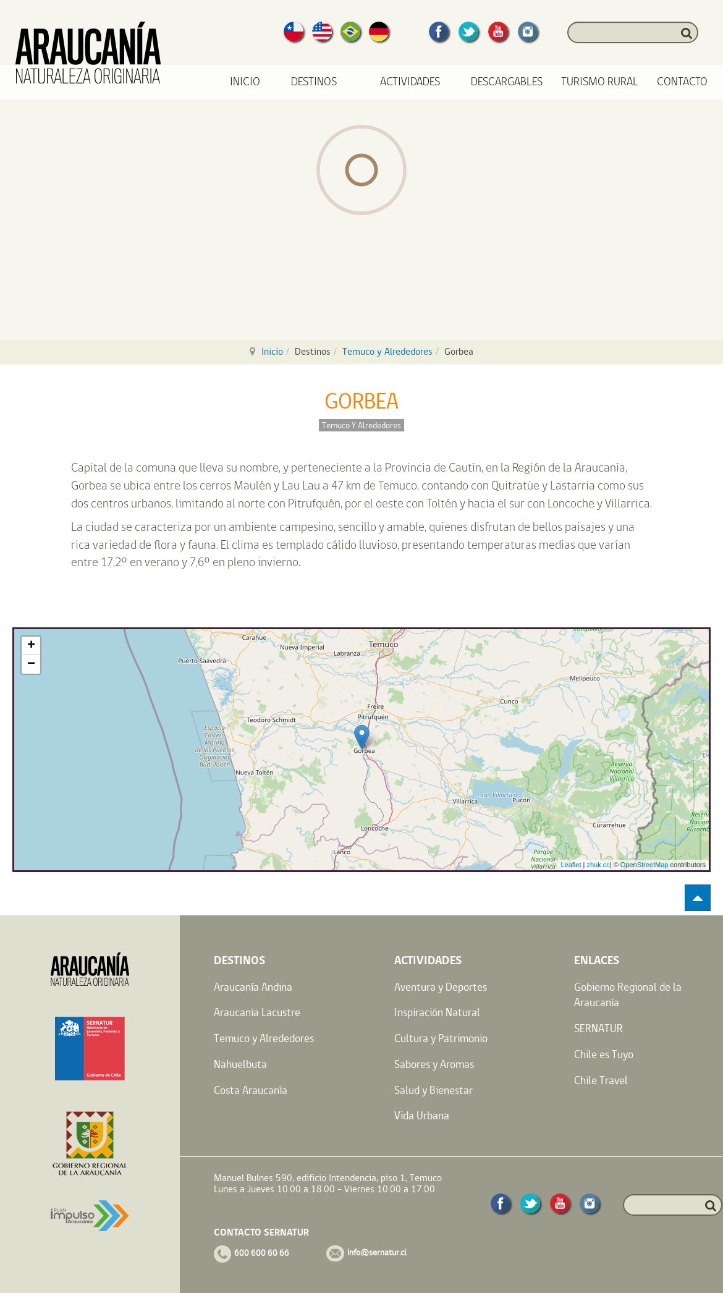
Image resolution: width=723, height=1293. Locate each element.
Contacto (682, 82)
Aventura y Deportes (440, 986)
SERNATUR (598, 1028)
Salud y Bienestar (433, 1089)
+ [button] (31, 646)
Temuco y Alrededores (387, 351)
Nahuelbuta (240, 1064)
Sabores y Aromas (434, 1064)
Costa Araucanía (250, 1089)
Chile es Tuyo (603, 1054)
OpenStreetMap (644, 864)
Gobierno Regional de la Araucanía (628, 994)
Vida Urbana (421, 1115)
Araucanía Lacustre (257, 1012)
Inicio (245, 82)
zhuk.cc (597, 864)
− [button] (31, 664)
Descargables (507, 82)
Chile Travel (601, 1080)
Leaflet (570, 864)
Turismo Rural (599, 82)
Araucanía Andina (253, 986)
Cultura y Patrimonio (441, 1038)
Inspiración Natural (437, 1012)
